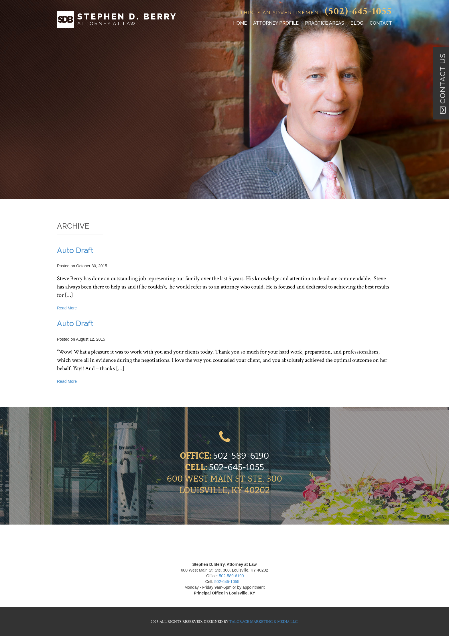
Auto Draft (75, 250)
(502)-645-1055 (358, 11)
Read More (67, 308)
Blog (356, 23)
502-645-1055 (236, 467)
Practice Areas (324, 23)
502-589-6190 (241, 456)
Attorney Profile (276, 23)
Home (240, 23)
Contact (381, 23)
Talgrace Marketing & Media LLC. (263, 621)
